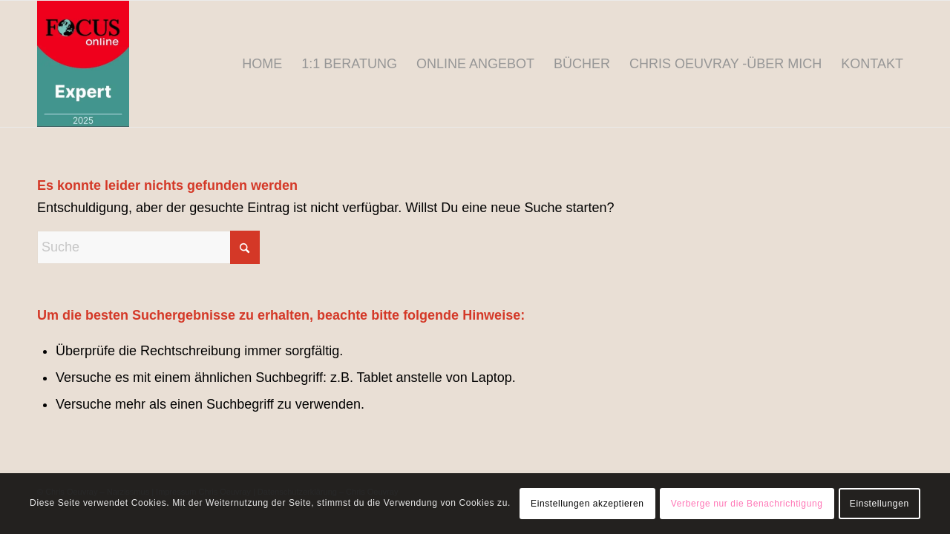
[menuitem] (262, 64)
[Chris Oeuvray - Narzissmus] (83, 64)
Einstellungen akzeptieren (587, 503)
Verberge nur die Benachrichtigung (747, 503)
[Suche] (148, 247)
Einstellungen (879, 503)
